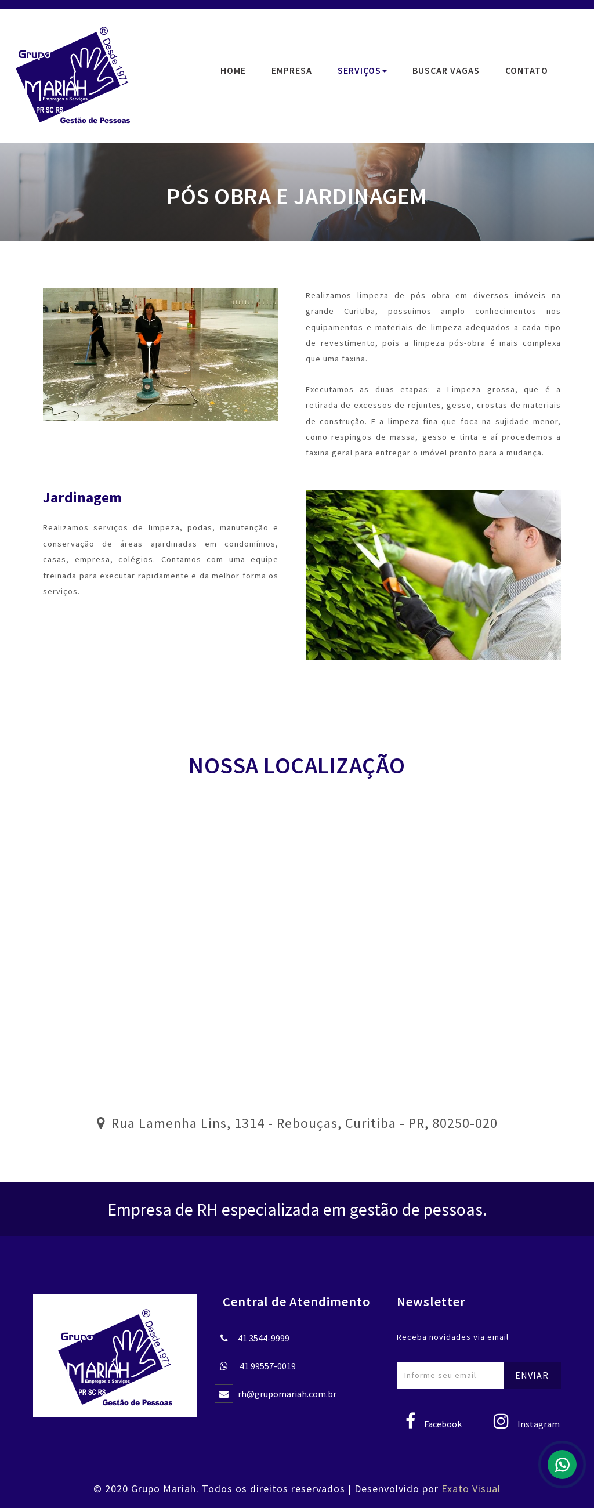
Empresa (291, 70)
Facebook (433, 1424)
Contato (526, 70)
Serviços (362, 70)
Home (233, 70)
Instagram (527, 1424)
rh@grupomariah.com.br (287, 1393)
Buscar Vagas (446, 70)
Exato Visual (471, 1488)
